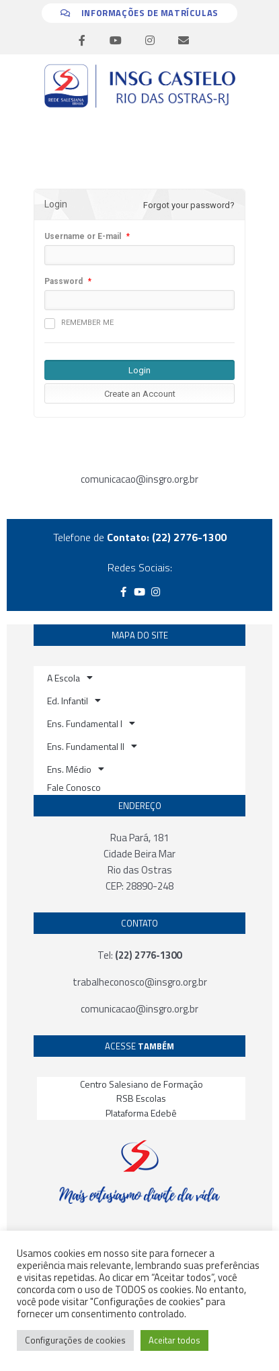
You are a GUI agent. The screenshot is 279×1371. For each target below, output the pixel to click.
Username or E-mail (82, 236)
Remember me (79, 323)
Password (63, 281)
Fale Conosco (74, 787)
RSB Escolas (141, 1098)
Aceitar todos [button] (174, 1340)
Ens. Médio (75, 768)
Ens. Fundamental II (92, 746)
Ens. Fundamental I (91, 723)
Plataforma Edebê (141, 1113)
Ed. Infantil (74, 700)
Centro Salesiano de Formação (141, 1084)
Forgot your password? (189, 205)
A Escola (70, 677)
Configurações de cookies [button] (75, 1340)
